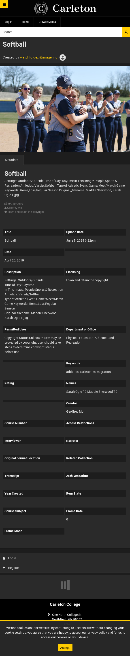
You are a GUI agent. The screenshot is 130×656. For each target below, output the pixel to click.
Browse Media (47, 21)
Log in (8, 21)
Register (11, 568)
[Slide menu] (4, 4)
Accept (65, 648)
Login (9, 558)
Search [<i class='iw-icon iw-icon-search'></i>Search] (126, 31)
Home (25, 21)
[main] (65, 318)
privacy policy (97, 632)
